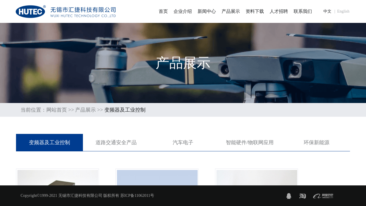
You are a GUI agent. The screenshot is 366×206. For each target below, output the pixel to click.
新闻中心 (207, 11)
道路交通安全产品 (116, 142)
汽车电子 (183, 142)
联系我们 (303, 11)
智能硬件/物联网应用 (250, 142)
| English (340, 11)
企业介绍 (183, 11)
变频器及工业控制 (49, 142)
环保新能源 (316, 142)
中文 (327, 11)
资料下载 (255, 11)
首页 (163, 11)
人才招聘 (279, 11)
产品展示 (231, 11)
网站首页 (56, 110)
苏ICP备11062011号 (137, 195)
